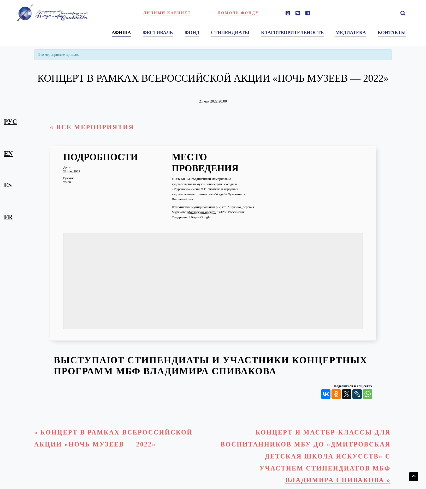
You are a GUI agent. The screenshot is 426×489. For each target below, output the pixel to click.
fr (8, 216)
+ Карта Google (199, 217)
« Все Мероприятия (92, 127)
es (8, 185)
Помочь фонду (238, 13)
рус (10, 121)
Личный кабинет (167, 13)
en (8, 153)
